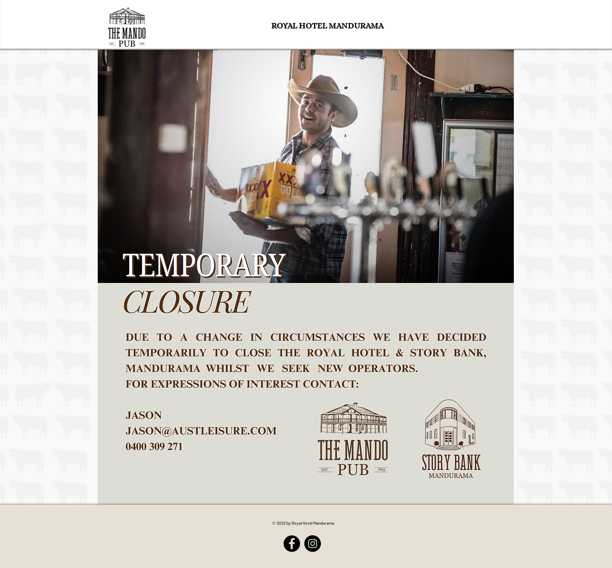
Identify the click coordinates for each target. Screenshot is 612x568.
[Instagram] (312, 543)
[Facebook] (291, 543)
